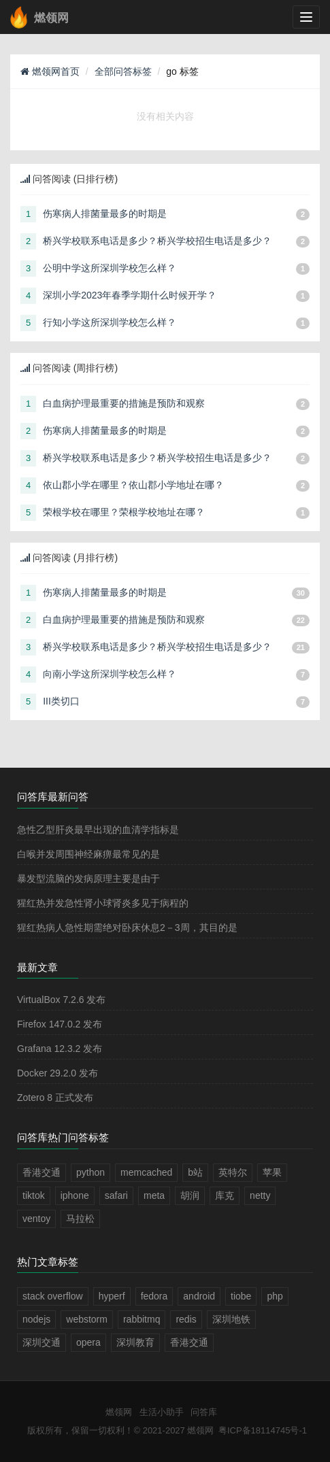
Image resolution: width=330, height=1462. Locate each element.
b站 (195, 1172)
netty (260, 1195)
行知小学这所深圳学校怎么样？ (109, 322)
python (90, 1172)
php (274, 1296)
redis (186, 1319)
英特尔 (232, 1172)
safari (116, 1195)
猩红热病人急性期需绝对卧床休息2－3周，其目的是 (127, 927)
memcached (146, 1172)
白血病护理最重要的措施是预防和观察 (124, 403)
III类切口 (61, 701)
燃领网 (118, 1412)
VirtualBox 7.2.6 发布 (61, 999)
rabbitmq (141, 1319)
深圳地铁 (231, 1319)
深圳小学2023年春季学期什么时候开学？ (129, 295)
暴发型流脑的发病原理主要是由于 (88, 878)
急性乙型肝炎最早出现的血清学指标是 (98, 829)
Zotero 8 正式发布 (55, 1097)
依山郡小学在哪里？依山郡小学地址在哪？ (133, 484)
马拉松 (80, 1218)
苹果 (272, 1172)
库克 (224, 1195)
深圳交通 (41, 1342)
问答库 (204, 1412)
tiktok (33, 1195)
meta (154, 1195)
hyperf (112, 1296)
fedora (154, 1296)
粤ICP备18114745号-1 (262, 1430)
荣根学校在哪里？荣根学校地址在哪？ (124, 512)
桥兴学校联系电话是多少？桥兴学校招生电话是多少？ (157, 240)
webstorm (87, 1319)
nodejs (36, 1319)
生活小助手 (161, 1412)
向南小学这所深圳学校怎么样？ (109, 673)
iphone (75, 1195)
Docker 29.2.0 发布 (57, 1073)
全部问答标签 (123, 71)
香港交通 (41, 1172)
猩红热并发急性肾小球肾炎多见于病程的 (102, 903)
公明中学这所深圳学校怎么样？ (109, 267)
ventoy (36, 1218)
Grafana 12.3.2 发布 (59, 1048)
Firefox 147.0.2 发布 (59, 1024)
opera (88, 1342)
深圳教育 (135, 1342)
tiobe (241, 1296)
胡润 (189, 1195)
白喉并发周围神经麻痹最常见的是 (88, 854)
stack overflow (52, 1296)
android (199, 1296)
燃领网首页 (50, 71)
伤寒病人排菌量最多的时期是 (105, 213)
